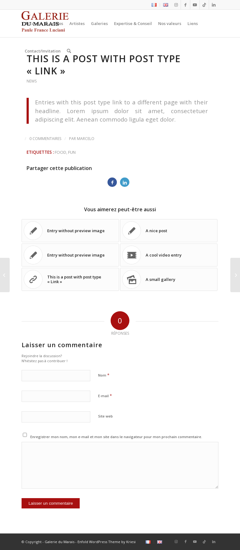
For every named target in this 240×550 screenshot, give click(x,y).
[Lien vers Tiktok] (204, 4)
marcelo (85, 138)
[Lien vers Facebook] (185, 4)
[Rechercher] (69, 51)
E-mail (105, 395)
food (60, 152)
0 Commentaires (45, 138)
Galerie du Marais (59, 541)
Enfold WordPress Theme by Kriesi (107, 541)
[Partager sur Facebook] (112, 182)
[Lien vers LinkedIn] (213, 4)
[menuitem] (154, 5)
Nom (103, 375)
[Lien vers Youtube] (194, 4)
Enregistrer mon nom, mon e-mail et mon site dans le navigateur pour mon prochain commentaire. (116, 436)
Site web (105, 416)
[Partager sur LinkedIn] (124, 182)
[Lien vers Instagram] (176, 4)
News (32, 81)
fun (72, 152)
